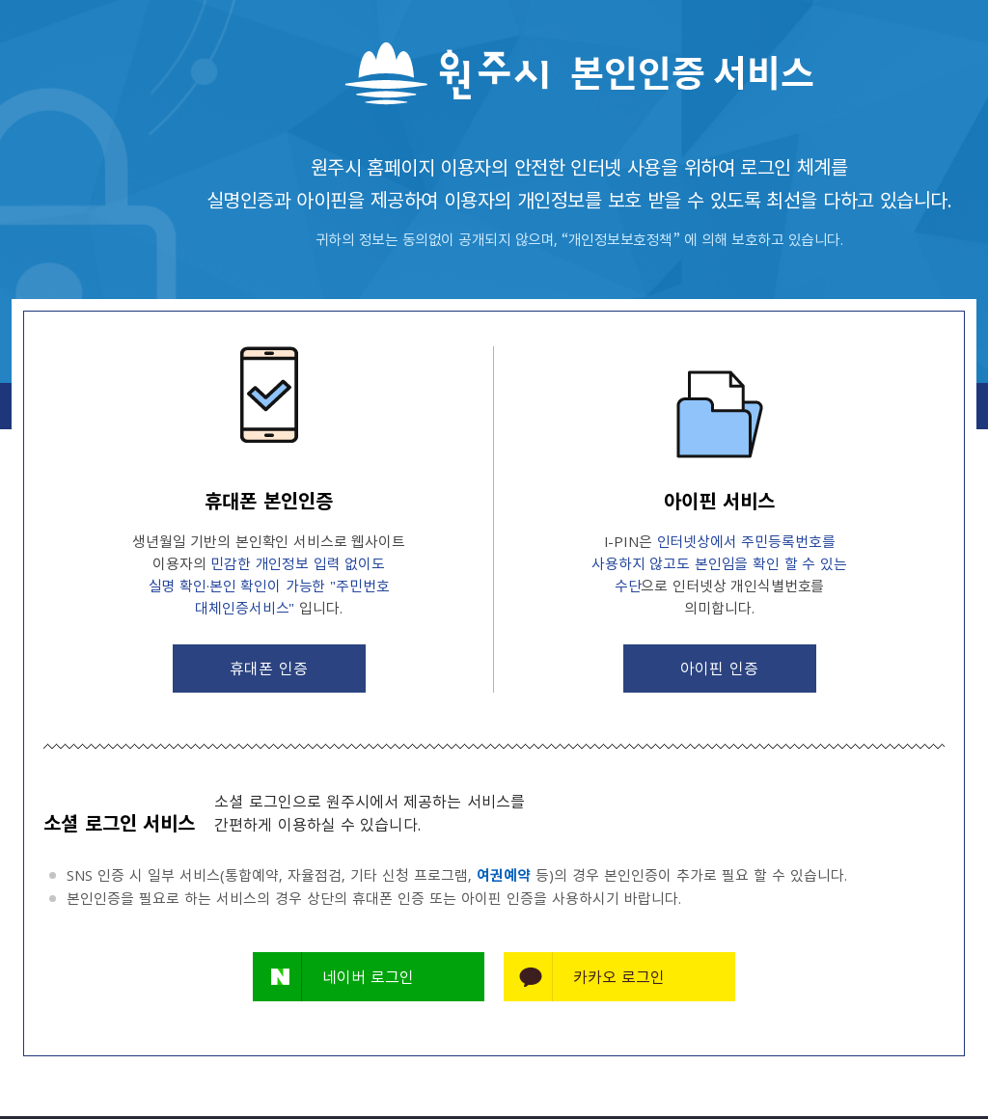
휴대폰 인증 (268, 667)
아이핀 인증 (718, 667)
